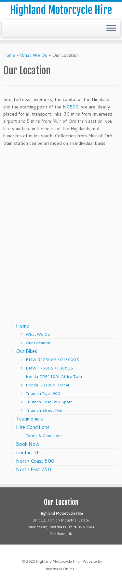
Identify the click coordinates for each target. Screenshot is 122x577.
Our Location (38, 342)
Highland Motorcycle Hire (61, 10)
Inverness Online (60, 568)
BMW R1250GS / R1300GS (52, 359)
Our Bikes (26, 351)
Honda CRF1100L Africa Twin (54, 376)
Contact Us (28, 452)
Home (9, 55)
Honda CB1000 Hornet (47, 385)
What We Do (33, 55)
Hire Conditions (32, 427)
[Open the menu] (111, 28)
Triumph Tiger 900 (43, 393)
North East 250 (33, 469)
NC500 (70, 107)
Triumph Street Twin (44, 410)
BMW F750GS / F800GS (49, 368)
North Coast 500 (35, 461)
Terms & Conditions (44, 435)
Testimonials (29, 418)
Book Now (27, 444)
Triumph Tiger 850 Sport (49, 402)
